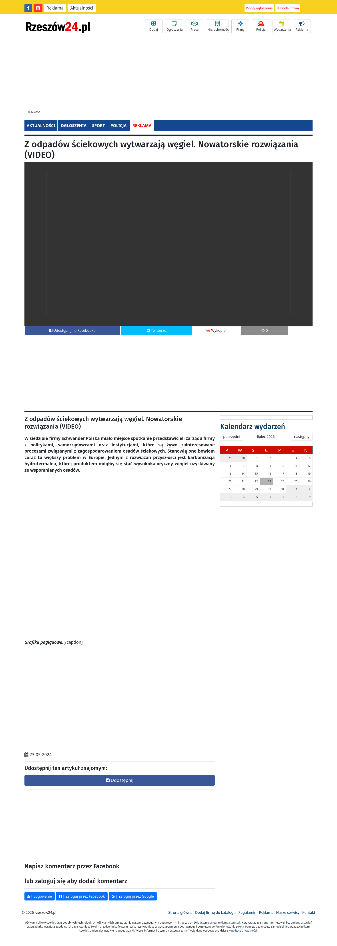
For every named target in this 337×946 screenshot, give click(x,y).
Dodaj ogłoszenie (259, 8)
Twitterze (156, 330)
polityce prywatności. (244, 930)
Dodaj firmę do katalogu (215, 912)
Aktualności (81, 8)
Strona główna (180, 912)
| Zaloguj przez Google (133, 896)
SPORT (98, 125)
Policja (261, 26)
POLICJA (118, 125)
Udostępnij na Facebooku (72, 330)
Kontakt (308, 912)
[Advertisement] (168, 68)
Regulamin (247, 912)
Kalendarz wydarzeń (252, 426)
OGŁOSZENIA (73, 125)
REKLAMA (142, 125)
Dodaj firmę (288, 8)
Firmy (240, 26)
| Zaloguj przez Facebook (82, 896)
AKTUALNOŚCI (41, 125)
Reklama (55, 8)
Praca (194, 26)
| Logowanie (39, 896)
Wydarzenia (282, 26)
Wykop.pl (217, 330)
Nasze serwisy (287, 912)
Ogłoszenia (174, 26)
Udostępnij (119, 780)
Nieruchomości (218, 26)
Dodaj (153, 26)
